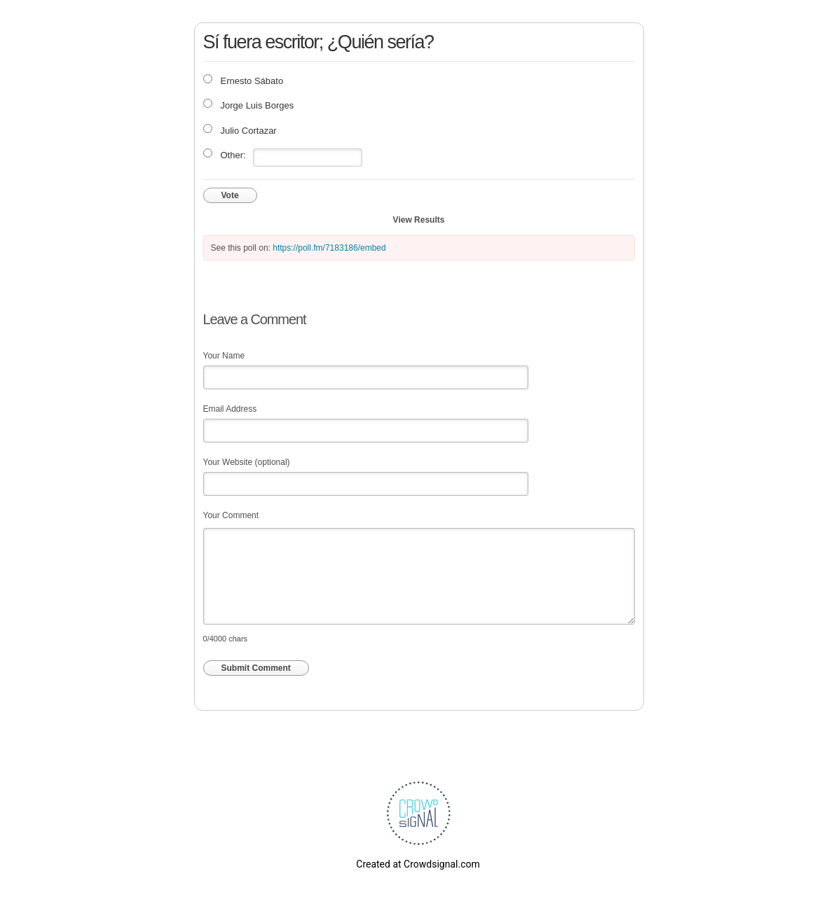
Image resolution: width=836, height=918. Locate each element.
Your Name (224, 356)
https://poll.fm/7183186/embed (329, 248)
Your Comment (231, 515)
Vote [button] (230, 195)
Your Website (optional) (246, 462)
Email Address (230, 409)
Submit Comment (256, 668)
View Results (419, 220)
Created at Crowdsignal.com (417, 864)
